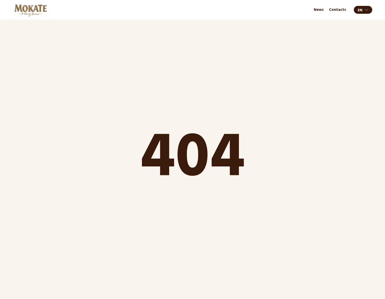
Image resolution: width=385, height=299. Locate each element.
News (319, 10)
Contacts (337, 10)
